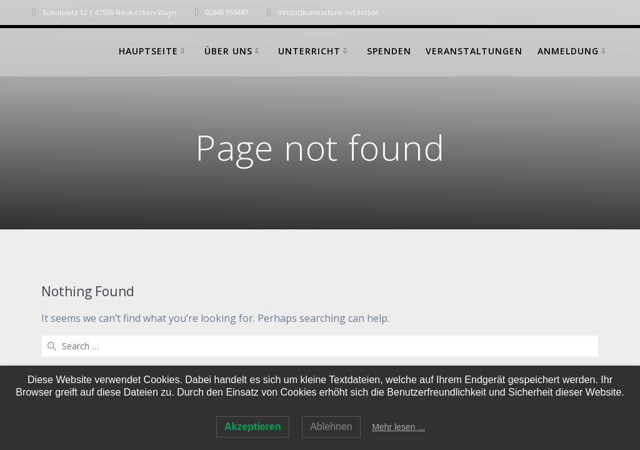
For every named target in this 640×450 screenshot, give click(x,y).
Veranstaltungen (474, 51)
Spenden (389, 51)
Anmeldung (568, 51)
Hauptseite (148, 51)
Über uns (228, 51)
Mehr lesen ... (398, 427)
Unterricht (309, 51)
